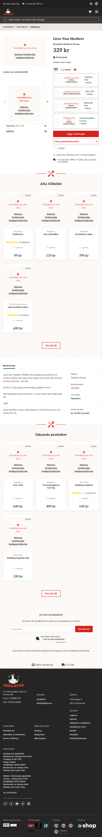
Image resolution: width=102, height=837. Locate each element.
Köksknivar (35, 27)
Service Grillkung (10, 738)
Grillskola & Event (78, 727)
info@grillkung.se (44, 703)
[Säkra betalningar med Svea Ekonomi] (6, 825)
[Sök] (51, 20)
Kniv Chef (89, 91)
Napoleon (76, 398)
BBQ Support (40, 738)
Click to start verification (54, 639)
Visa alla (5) (51, 345)
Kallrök (73, 731)
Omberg (38, 731)
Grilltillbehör (8, 27)
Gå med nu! (84, 629)
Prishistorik (60, 57)
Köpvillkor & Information (14, 734)
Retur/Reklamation (78, 738)
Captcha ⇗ (61, 642)
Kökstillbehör (22, 27)
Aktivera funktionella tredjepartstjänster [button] (24, 110)
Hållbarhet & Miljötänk (80, 723)
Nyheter (73, 719)
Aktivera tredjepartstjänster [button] (71, 80)
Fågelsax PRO (88, 78)
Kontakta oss (9, 731)
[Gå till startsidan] (8, 12)
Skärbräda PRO (88, 104)
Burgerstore (39, 734)
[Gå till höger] (47, 102)
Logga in (73, 715)
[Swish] (13, 825)
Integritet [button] (74, 734)
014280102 (41, 699)
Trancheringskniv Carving (87, 119)
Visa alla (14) (51, 593)
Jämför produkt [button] (80, 413)
